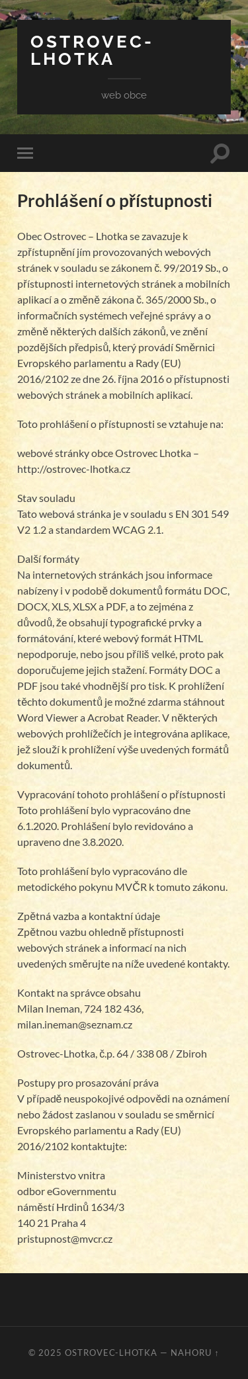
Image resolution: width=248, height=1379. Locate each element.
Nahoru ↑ (195, 1352)
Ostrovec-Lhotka (92, 50)
